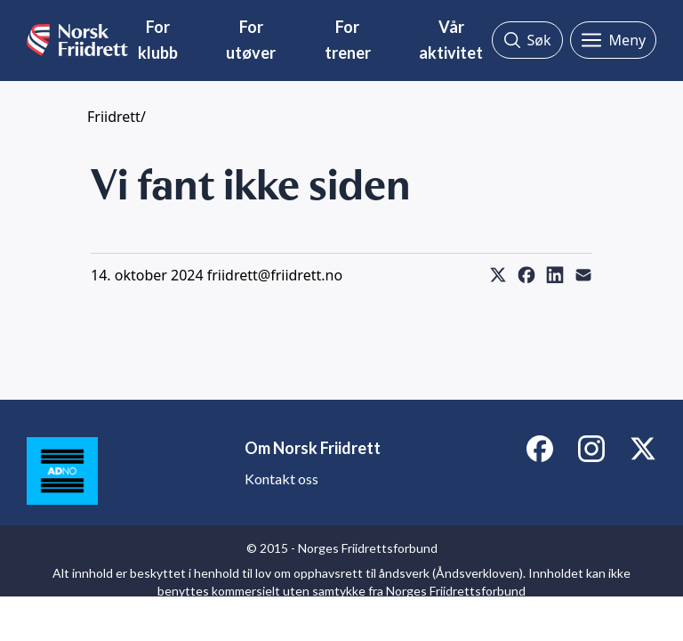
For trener (348, 39)
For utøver (251, 39)
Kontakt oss (281, 478)
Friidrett (114, 116)
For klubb (158, 39)
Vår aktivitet (451, 39)
